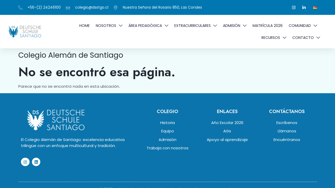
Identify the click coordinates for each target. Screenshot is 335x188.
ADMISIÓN (235, 25)
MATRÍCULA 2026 (268, 25)
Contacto (306, 37)
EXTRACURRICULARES (195, 25)
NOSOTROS (109, 25)
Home (84, 25)
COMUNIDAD (303, 25)
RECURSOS (273, 37)
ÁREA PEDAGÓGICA (148, 25)
